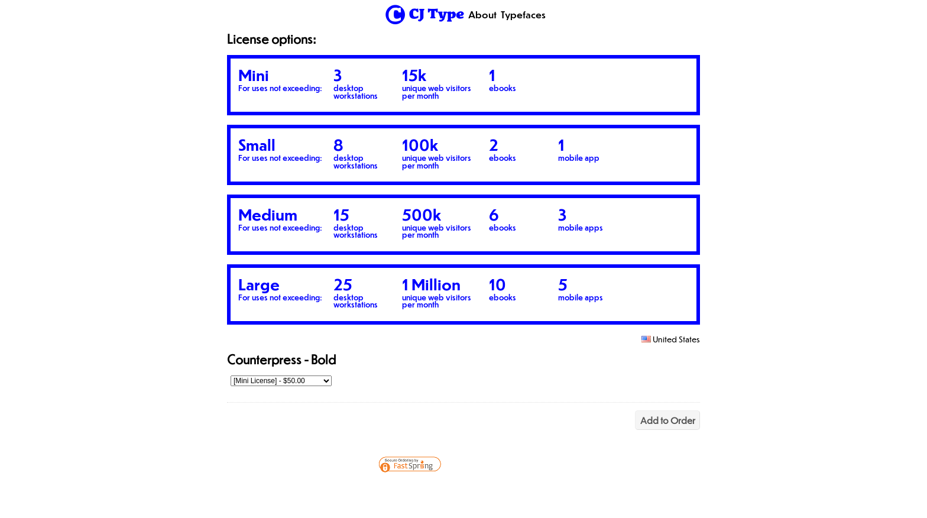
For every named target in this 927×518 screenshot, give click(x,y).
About (482, 14)
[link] (515, 491)
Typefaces (523, 14)
